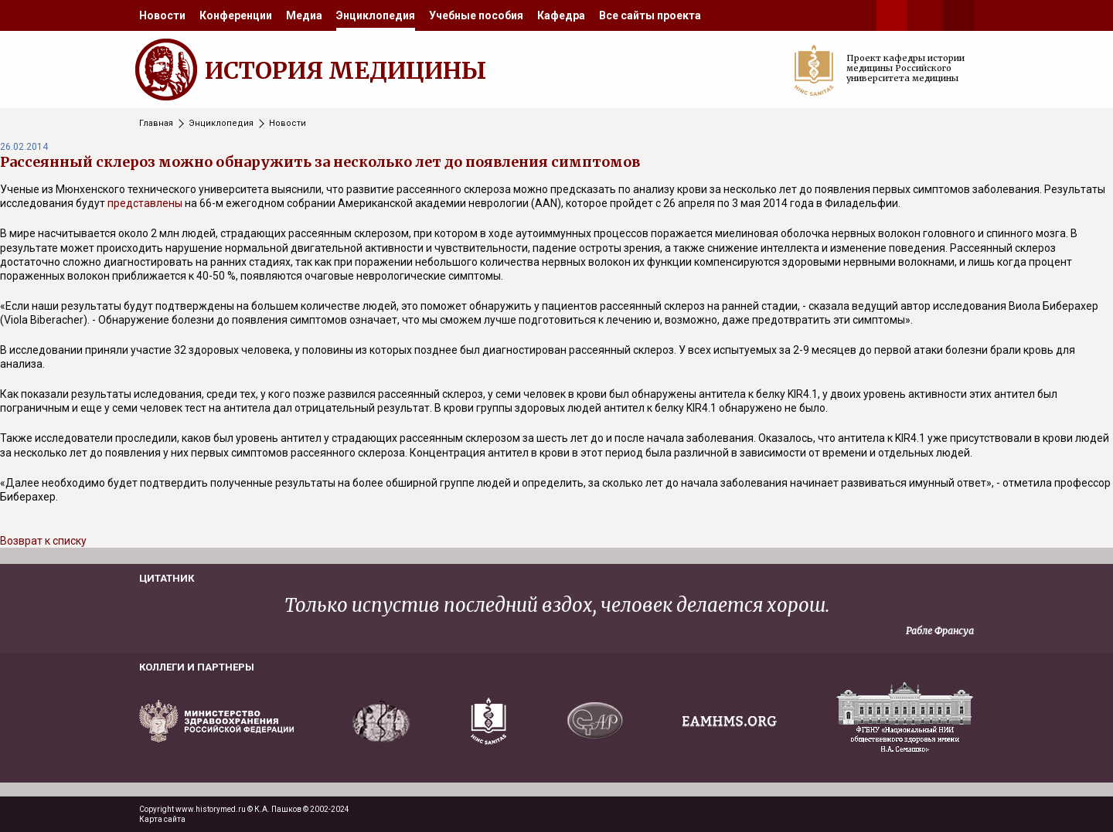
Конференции (235, 15)
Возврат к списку (43, 541)
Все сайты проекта (650, 15)
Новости (162, 15)
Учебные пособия (476, 15)
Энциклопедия (375, 15)
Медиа (304, 15)
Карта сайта (162, 819)
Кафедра (561, 15)
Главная (156, 123)
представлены (144, 203)
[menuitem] (162, 15)
